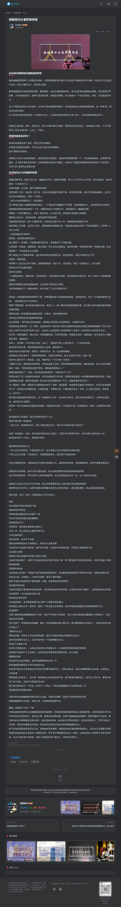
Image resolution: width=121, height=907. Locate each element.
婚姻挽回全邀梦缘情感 (23, 19)
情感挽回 (18, 25)
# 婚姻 (13, 762)
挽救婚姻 (17, 13)
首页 (8, 13)
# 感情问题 (35, 762)
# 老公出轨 (23, 762)
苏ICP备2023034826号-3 (80, 883)
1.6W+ (24, 808)
